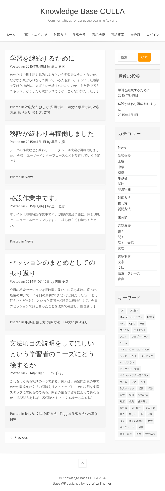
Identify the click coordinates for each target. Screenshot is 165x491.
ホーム (10, 34)
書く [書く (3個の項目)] (122, 414)
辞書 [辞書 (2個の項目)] (141, 427)
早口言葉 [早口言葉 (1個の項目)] (150, 407)
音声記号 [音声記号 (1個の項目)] (150, 433)
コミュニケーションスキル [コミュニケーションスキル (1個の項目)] (134, 349)
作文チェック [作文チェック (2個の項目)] (127, 388)
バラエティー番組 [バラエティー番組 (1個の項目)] (129, 369)
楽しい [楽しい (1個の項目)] (132, 414)
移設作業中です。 (35, 198)
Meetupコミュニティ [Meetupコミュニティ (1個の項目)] (131, 317)
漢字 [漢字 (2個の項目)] (122, 420)
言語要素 (117, 34)
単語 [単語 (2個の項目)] (150, 388)
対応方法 (60, 34)
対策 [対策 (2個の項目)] (122, 401)
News (29, 177)
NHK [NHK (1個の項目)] (122, 323)
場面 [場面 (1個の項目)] (131, 394)
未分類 (135, 34)
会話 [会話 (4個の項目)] (133, 381)
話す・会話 (126, 242)
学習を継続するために (42, 58)
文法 (39, 413)
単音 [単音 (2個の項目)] (122, 394)
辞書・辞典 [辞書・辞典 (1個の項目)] (126, 433)
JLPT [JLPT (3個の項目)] (122, 310)
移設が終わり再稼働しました (52, 133)
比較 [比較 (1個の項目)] (149, 414)
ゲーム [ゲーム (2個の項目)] (123, 343)
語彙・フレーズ (129, 273)
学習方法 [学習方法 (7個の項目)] (143, 394)
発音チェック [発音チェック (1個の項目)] (127, 427)
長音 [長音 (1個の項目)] (138, 433)
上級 (121, 161)
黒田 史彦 (58, 66)
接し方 (44, 107)
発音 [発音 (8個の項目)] (150, 420)
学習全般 (79, 34)
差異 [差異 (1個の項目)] (131, 401)
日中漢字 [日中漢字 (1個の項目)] (136, 407)
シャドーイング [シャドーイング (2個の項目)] (128, 356)
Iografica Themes (98, 483)
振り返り (24, 112)
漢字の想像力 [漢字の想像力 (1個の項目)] (136, 420)
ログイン (152, 34)
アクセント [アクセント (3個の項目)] (140, 330)
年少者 (29, 322)
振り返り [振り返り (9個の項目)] (143, 401)
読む (121, 248)
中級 (121, 167)
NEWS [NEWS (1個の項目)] (150, 317)
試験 (121, 184)
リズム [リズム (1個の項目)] (123, 381)
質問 (47, 112)
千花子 (60, 373)
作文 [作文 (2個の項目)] (143, 381)
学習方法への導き (84, 413)
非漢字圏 (124, 189)
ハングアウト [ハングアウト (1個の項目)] (127, 362)
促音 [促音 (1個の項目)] (141, 388)
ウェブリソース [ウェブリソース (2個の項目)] (139, 336)
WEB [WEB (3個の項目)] (142, 323)
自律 (13, 419)
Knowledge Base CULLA (82, 11)
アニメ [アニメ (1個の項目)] (123, 336)
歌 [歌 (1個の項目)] (142, 414)
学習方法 (84, 107)
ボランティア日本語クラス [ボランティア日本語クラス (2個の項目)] (134, 375)
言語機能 (98, 34)
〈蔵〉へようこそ (34, 34)
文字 (121, 262)
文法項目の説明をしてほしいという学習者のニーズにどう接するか (52, 354)
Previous (21, 437)
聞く (121, 237)
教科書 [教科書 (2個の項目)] (123, 407)
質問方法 (56, 107)
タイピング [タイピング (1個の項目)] (147, 356)
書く (121, 231)
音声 (121, 279)
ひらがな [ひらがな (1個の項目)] (124, 330)
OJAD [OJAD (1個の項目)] (132, 323)
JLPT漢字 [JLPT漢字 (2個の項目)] (133, 310)
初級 (121, 172)
